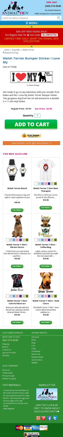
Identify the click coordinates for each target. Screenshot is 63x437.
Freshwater (36, 351)
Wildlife (34, 363)
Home (6, 49)
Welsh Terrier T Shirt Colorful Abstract (17, 302)
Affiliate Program (9, 378)
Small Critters (37, 360)
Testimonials (7, 373)
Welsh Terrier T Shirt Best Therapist (45, 189)
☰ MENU (31, 23)
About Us (6, 370)
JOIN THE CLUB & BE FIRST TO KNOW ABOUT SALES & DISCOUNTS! (47, 408)
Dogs (34, 348)
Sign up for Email (9, 352)
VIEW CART (51, 2)
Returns (5, 347)
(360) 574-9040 (53, 6)
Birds (34, 340)
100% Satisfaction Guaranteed (47, 13)
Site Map (5, 355)
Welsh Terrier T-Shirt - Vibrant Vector (17, 246)
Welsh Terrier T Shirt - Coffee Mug (45, 246)
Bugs (33, 343)
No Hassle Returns (53, 10)
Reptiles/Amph (37, 357)
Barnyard (35, 337)
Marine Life (36, 354)
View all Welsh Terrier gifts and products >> (31, 143)
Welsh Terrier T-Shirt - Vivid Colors (46, 302)
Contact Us (6, 350)
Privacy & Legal (8, 376)
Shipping (5, 344)
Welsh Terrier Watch (17, 188)
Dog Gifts (16, 49)
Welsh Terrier (28, 49)
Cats (33, 345)
